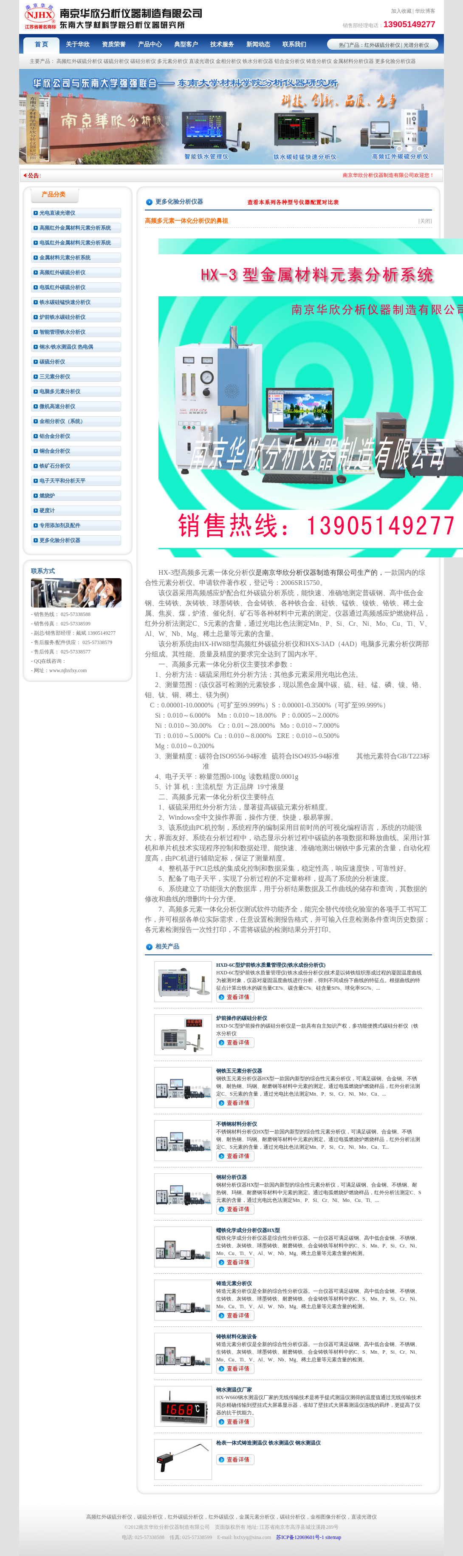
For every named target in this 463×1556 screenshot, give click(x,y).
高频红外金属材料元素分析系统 (75, 228)
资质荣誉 (114, 44)
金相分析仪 (228, 61)
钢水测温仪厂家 (234, 1390)
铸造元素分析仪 (234, 1283)
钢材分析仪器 (231, 1177)
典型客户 (186, 44)
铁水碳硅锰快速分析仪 (65, 302)
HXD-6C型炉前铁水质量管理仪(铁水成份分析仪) (270, 965)
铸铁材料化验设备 (236, 1337)
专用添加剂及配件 (60, 525)
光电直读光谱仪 (57, 213)
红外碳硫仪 (221, 1517)
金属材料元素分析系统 (65, 258)
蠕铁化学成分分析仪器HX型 (248, 1230)
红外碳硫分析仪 (382, 45)
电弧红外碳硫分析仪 (62, 287)
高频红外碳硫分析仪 (79, 61)
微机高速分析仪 (57, 406)
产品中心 (150, 44)
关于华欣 (78, 44)
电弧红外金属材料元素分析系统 (75, 243)
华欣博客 (425, 11)
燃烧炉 (47, 496)
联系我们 (294, 44)
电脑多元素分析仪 (60, 392)
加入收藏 (401, 11)
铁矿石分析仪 (55, 466)
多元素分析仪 (172, 61)
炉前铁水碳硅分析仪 (62, 317)
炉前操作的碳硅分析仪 (241, 1018)
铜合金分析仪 (55, 451)
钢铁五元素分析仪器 (239, 1071)
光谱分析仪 (416, 45)
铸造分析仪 (319, 61)
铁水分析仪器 (258, 61)
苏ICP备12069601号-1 (300, 1537)
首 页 (41, 44)
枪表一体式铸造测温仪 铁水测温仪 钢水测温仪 (268, 1443)
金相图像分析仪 (328, 1517)
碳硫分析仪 (116, 61)
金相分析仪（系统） (62, 421)
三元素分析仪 (55, 377)
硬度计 (47, 511)
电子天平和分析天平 (62, 481)
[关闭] (425, 221)
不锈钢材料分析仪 (236, 1124)
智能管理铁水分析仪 (62, 332)
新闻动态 (258, 44)
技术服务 (222, 44)
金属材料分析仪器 (353, 61)
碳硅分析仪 (143, 61)
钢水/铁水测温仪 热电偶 (66, 347)
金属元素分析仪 (257, 1517)
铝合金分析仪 (289, 61)
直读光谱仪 (202, 61)
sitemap (333, 1537)
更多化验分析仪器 (395, 61)
